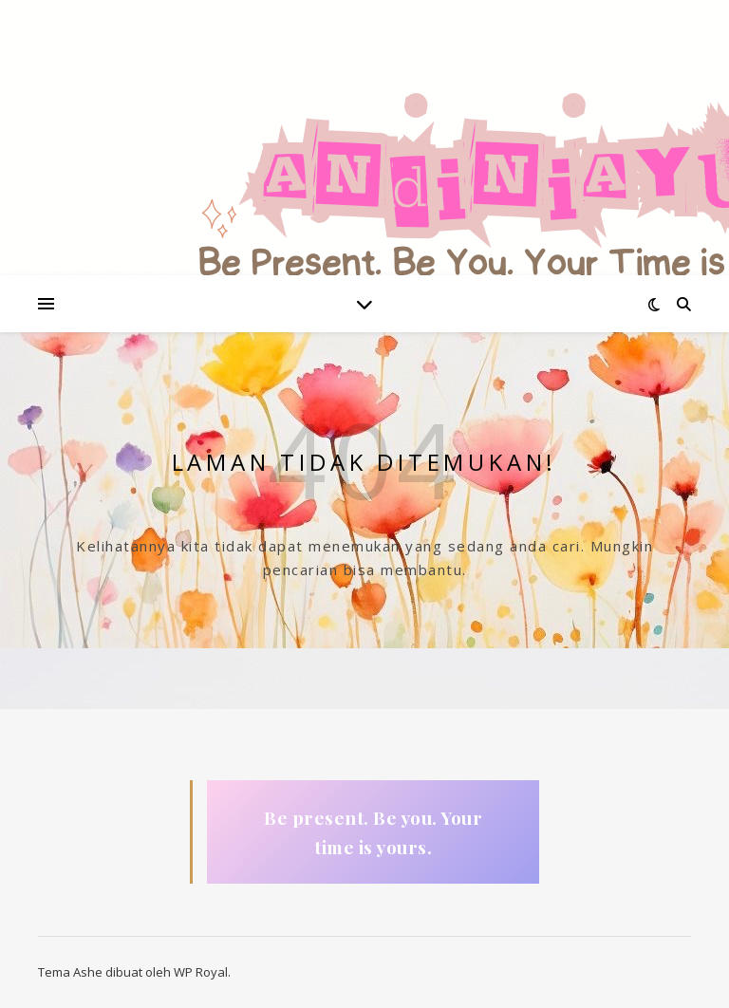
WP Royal (201, 971)
